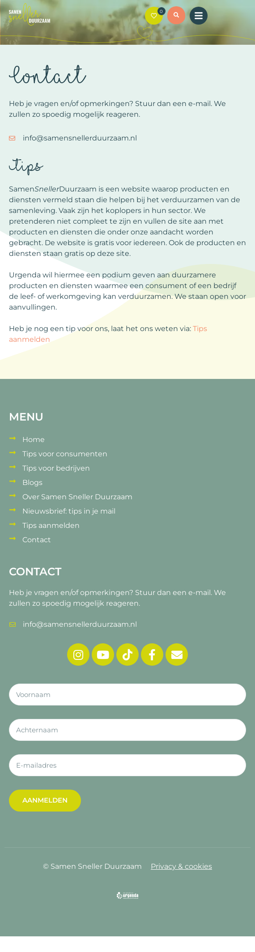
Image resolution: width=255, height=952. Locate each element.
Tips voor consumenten (64, 454)
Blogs (32, 482)
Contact (36, 540)
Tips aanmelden (51, 525)
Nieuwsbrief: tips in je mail (68, 511)
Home (33, 439)
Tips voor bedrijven (56, 468)
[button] (176, 16)
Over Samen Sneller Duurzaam (77, 497)
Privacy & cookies (181, 866)
